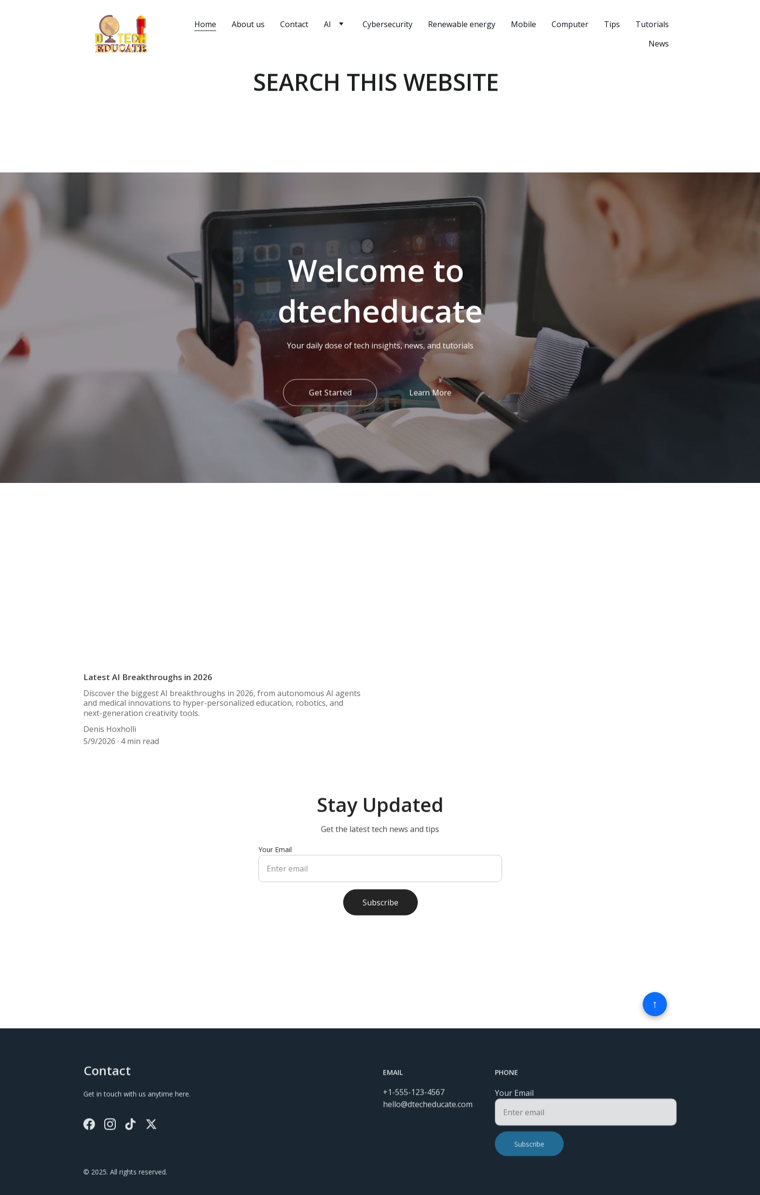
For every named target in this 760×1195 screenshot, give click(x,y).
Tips (612, 24)
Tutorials (652, 24)
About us (248, 24)
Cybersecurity (387, 24)
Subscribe (380, 908)
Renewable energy (461, 24)
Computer (570, 24)
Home (205, 24)
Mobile (523, 24)
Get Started (330, 394)
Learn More (430, 394)
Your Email (275, 855)
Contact (294, 24)
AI (327, 24)
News (659, 43)
